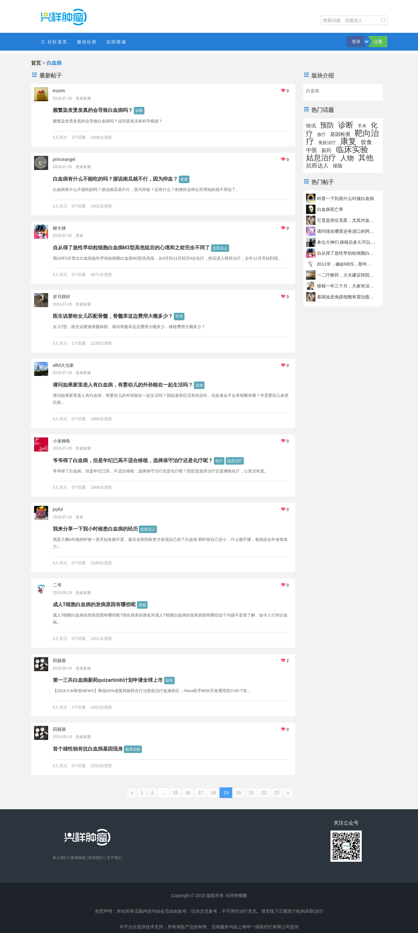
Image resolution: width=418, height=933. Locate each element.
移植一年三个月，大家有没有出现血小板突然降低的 (346, 285)
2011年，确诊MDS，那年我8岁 (346, 264)
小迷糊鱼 (61, 440)
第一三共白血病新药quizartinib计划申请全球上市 (108, 680)
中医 (311, 150)
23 (276, 792)
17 (200, 792)
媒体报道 (78, 858)
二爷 (57, 584)
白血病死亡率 (330, 209)
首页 (36, 63)
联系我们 (95, 858)
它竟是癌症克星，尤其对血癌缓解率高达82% (346, 220)
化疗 (219, 461)
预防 (327, 125)
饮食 (184, 179)
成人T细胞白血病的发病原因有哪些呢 (94, 604)
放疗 (321, 134)
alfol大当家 (63, 365)
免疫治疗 (327, 142)
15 (175, 792)
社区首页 (54, 42)
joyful (58, 509)
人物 (347, 158)
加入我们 (60, 858)
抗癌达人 (220, 248)
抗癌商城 (116, 41)
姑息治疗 (234, 461)
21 (251, 792)
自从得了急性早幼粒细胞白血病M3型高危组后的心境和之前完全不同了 (131, 247)
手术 (179, 316)
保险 (338, 165)
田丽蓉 (59, 660)
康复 (348, 141)
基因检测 (340, 134)
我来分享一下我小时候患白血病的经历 (95, 528)
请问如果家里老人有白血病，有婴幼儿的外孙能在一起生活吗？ (123, 384)
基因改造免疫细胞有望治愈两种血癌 (346, 296)
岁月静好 (61, 296)
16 (187, 792)
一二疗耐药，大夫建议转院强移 (346, 274)
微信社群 (87, 41)
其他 (199, 385)
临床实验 (132, 749)
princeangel (64, 159)
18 (213, 792)
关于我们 (114, 858)
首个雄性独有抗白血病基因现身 (88, 748)
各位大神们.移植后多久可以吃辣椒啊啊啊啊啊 (346, 242)
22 (264, 792)
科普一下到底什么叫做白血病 (345, 198)
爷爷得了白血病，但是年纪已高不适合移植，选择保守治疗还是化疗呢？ (133, 460)
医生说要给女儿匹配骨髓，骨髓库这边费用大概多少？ (113, 316)
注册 (378, 41)
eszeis (59, 90)
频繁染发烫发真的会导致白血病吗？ (93, 110)
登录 (356, 41)
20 (238, 792)
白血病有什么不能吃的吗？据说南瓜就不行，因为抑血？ (115, 179)
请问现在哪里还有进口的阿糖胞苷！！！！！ (346, 231)
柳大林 (59, 228)
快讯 (311, 125)
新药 (169, 680)
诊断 (139, 110)
